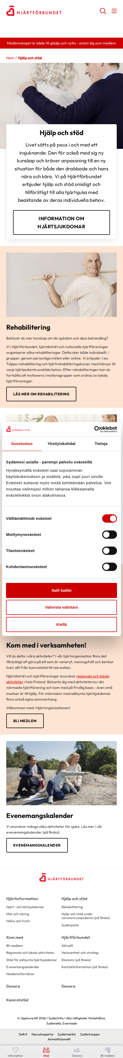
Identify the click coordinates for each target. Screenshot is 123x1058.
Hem (10, 58)
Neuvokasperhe (42, 1034)
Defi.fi (23, 1034)
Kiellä (61, 624)
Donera (13, 986)
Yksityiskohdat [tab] (61, 443)
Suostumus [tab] (22, 443)
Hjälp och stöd (74, 898)
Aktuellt (67, 945)
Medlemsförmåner (20, 974)
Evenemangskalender (37, 845)
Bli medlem (25, 720)
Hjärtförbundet (76, 937)
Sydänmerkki (67, 1034)
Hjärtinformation (22, 898)
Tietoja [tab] (101, 443)
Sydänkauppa (90, 1034)
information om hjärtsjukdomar (61, 222)
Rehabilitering (72, 907)
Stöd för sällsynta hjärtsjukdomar (31, 960)
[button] (103, 13)
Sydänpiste (70, 925)
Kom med (14, 937)
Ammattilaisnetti (59, 1039)
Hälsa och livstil (18, 921)
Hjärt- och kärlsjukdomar (25, 907)
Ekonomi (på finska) (76, 960)
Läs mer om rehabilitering (41, 394)
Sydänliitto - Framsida (48, 10)
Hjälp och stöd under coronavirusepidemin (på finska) (86, 916)
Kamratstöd (17, 999)
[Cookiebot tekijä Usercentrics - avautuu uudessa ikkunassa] (94, 429)
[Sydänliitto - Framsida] (61, 877)
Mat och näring (17, 914)
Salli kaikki (62, 590)
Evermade (70, 1023)
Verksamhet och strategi (80, 952)
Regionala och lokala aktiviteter (30, 952)
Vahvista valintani (61, 607)
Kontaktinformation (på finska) (85, 967)
